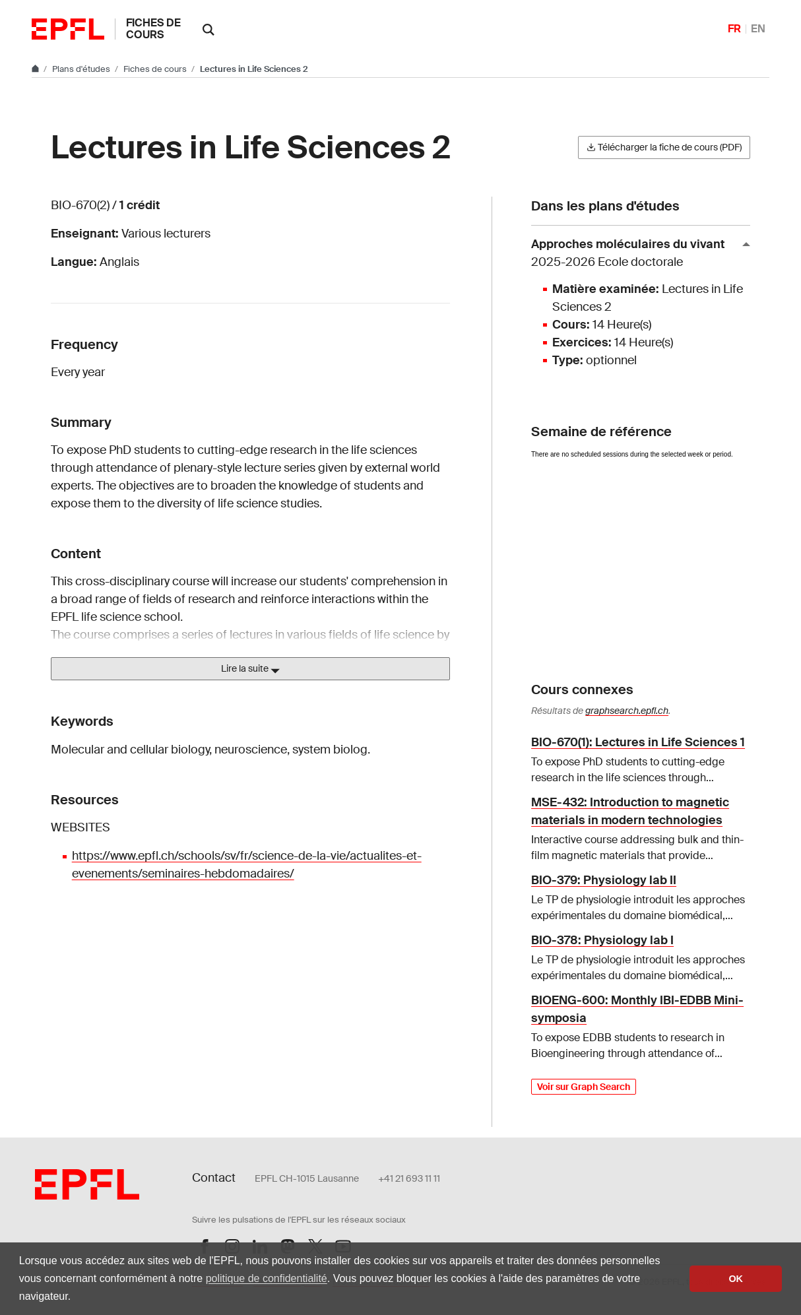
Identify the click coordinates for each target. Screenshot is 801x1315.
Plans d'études (82, 69)
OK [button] (735, 1278)
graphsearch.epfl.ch (626, 711)
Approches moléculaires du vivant (635, 253)
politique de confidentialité (266, 1278)
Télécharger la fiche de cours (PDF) (664, 147)
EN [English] (758, 29)
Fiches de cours (153, 29)
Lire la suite (250, 669)
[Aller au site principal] (36, 69)
